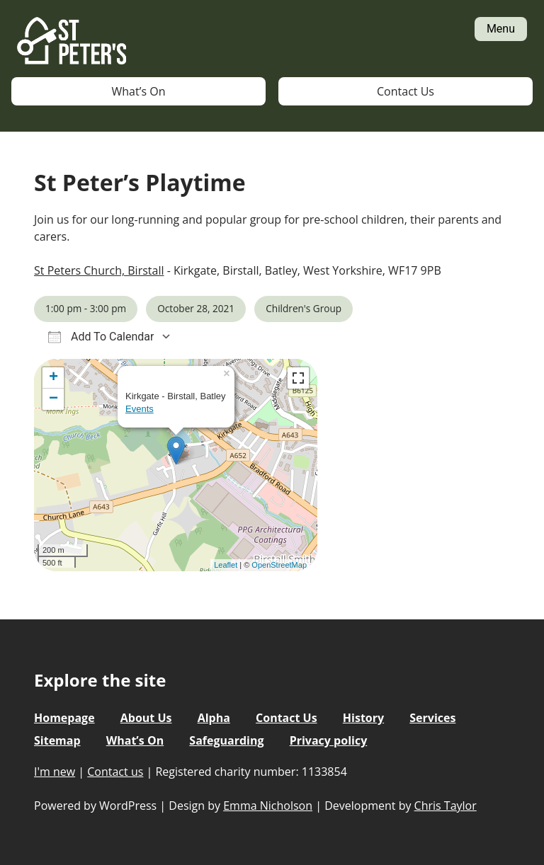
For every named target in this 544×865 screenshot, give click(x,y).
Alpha (214, 718)
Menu (501, 28)
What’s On (139, 91)
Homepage (64, 718)
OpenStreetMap (279, 565)
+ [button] (53, 378)
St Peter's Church (71, 41)
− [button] (53, 399)
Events (139, 408)
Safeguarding (226, 740)
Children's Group (303, 308)
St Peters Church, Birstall (99, 270)
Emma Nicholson (267, 805)
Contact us (115, 771)
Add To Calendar (101, 337)
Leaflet (225, 565)
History (363, 718)
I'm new (54, 771)
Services (432, 718)
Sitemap (57, 740)
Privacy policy (329, 740)
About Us (146, 718)
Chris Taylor (445, 805)
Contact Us (405, 91)
